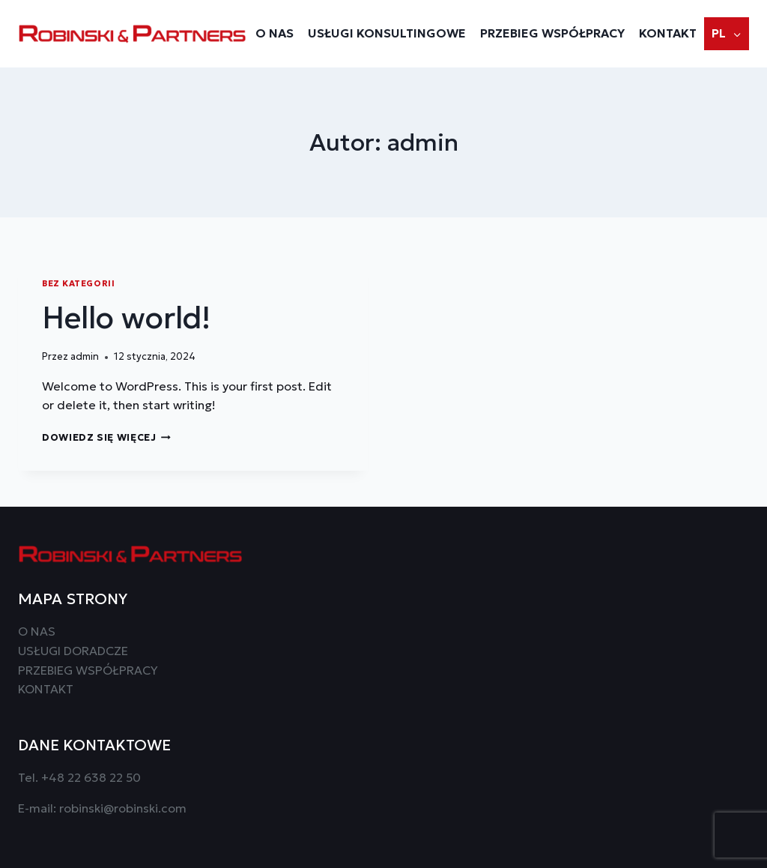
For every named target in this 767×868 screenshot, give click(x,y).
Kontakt (668, 32)
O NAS (274, 32)
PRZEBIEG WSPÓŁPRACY (88, 670)
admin (84, 357)
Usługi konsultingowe (387, 32)
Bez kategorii (78, 283)
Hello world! (126, 318)
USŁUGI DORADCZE (73, 650)
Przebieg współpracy (552, 32)
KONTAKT (45, 688)
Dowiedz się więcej (106, 438)
